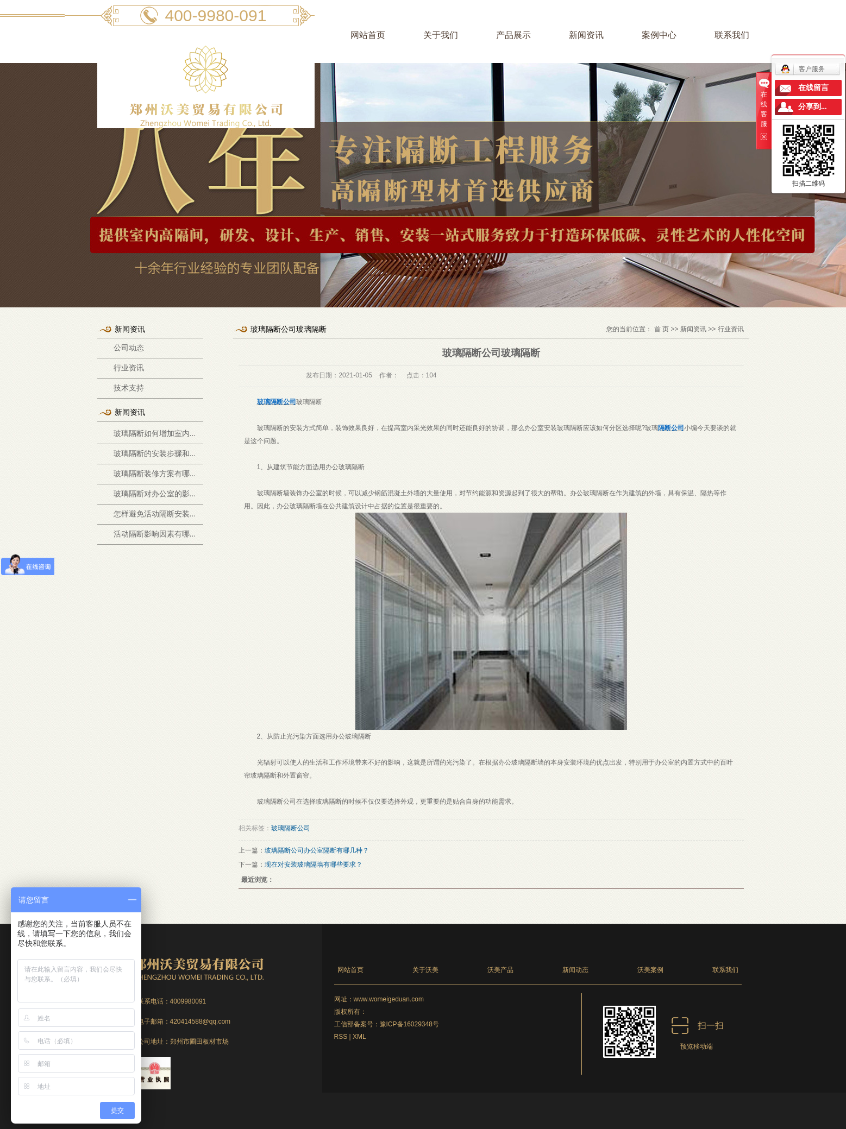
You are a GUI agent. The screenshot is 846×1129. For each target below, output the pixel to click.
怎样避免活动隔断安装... (155, 513)
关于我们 (440, 35)
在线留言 (813, 88)
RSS (341, 1036)
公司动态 (129, 348)
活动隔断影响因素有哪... (155, 533)
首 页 (661, 329)
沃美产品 (500, 970)
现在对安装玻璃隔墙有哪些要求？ (313, 864)
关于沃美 (425, 970)
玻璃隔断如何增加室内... (155, 433)
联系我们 (732, 35)
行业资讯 (129, 368)
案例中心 (659, 35)
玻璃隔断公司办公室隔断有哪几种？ (317, 850)
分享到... (812, 107)
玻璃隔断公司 (290, 828)
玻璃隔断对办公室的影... (155, 493)
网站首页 (367, 35)
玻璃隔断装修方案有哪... (155, 473)
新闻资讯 (586, 35)
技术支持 (129, 388)
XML (359, 1036)
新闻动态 (575, 970)
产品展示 (513, 35)
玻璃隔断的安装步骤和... (155, 453)
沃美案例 (650, 970)
